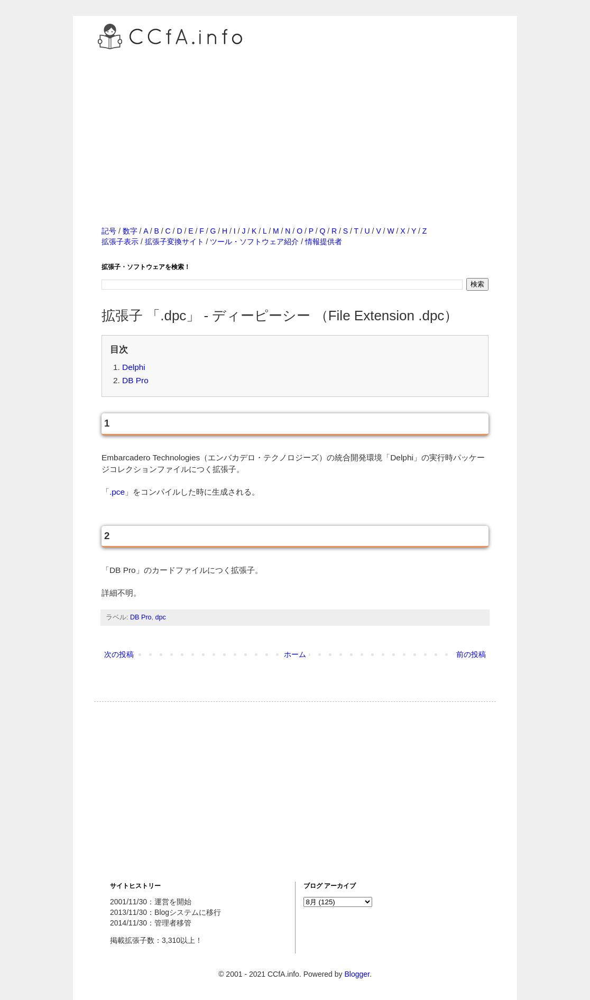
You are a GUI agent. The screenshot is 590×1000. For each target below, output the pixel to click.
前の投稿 (471, 654)
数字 (130, 231)
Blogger (356, 974)
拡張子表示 (120, 241)
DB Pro (135, 380)
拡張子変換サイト (174, 241)
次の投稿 (119, 654)
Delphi (133, 367)
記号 (109, 231)
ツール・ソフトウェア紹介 (254, 241)
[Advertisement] (295, 126)
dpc (160, 617)
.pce (117, 491)
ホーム (295, 654)
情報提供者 (323, 241)
